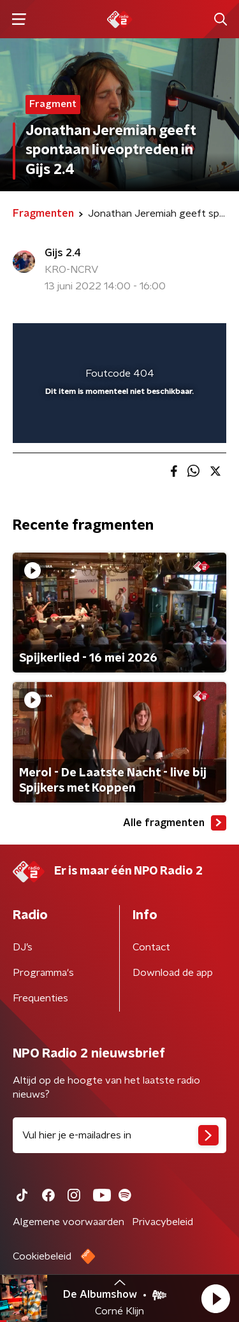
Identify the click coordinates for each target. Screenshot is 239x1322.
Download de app (173, 973)
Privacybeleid (162, 1222)
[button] (215, 1298)
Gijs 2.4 (63, 253)
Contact (151, 947)
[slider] (117, 420)
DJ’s (23, 947)
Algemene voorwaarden (68, 1222)
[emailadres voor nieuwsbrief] (119, 1135)
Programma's (43, 973)
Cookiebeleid (42, 1256)
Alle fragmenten (174, 823)
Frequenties (40, 998)
